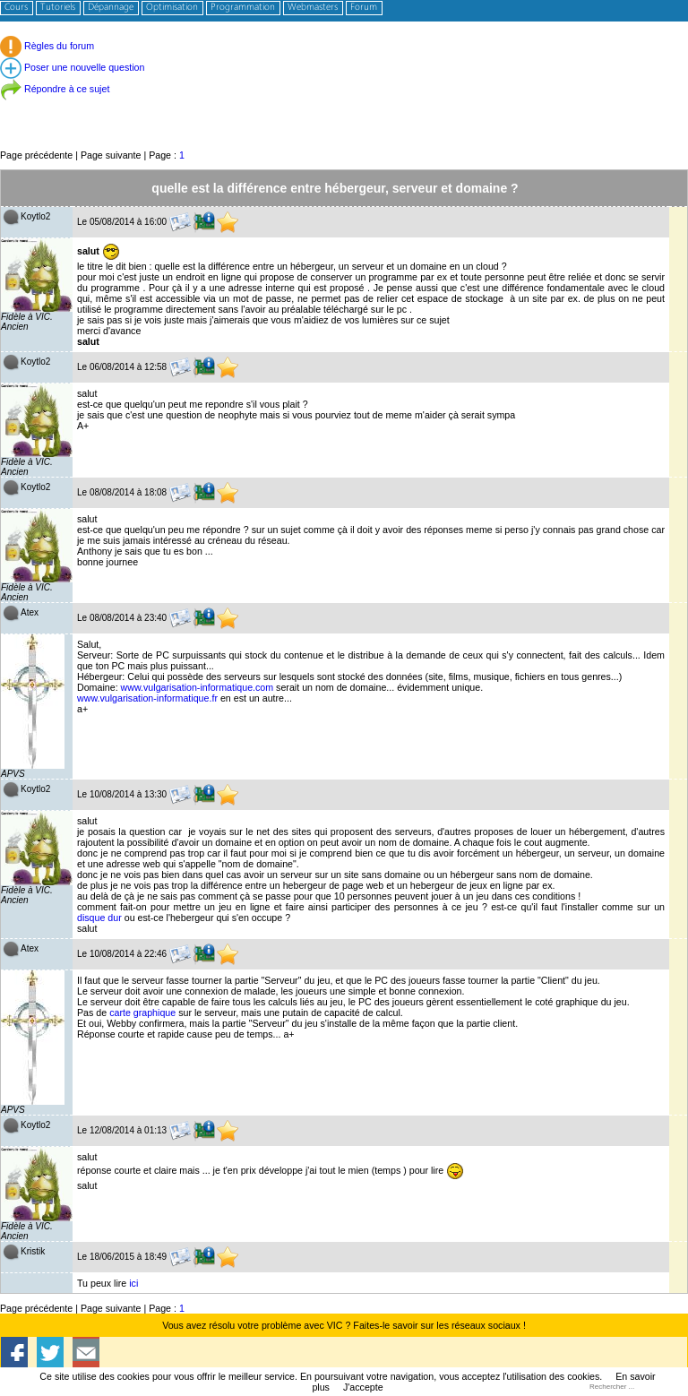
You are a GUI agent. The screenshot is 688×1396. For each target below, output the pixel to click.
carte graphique (142, 1012)
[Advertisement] (344, 107)
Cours (16, 8)
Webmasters (313, 8)
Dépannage (110, 8)
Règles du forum (47, 45)
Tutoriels (57, 8)
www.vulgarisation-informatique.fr (147, 698)
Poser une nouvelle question (72, 67)
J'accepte (363, 1387)
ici (133, 1283)
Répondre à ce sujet (54, 88)
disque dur (99, 917)
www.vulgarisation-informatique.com (197, 687)
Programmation (243, 8)
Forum (363, 8)
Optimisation (172, 8)
